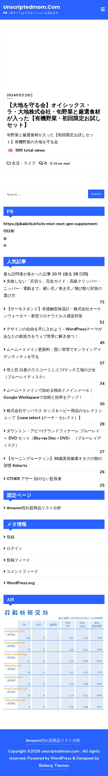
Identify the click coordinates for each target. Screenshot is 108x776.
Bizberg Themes (54, 765)
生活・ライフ (21, 163)
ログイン (14, 548)
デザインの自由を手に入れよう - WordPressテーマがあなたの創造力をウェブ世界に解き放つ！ (53, 332)
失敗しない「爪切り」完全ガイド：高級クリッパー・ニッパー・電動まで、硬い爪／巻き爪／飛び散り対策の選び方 (53, 288)
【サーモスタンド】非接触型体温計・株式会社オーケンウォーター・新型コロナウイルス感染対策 (52, 312)
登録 (10, 537)
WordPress (61, 758)
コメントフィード (22, 571)
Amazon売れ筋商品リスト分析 (34, 508)
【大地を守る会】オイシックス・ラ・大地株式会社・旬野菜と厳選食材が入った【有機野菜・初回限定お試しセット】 (54, 114)
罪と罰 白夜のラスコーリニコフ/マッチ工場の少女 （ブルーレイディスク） (50, 373)
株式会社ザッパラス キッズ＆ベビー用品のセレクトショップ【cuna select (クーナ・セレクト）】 (53, 414)
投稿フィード (18, 560)
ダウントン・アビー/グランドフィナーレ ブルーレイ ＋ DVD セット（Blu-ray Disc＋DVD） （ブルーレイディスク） (52, 438)
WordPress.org (21, 583)
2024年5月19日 (20, 95)
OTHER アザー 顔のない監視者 (34, 478)
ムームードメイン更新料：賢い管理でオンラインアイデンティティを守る (52, 353)
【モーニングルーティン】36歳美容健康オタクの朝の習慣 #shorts (53, 462)
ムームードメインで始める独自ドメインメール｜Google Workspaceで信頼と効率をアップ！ (48, 394)
